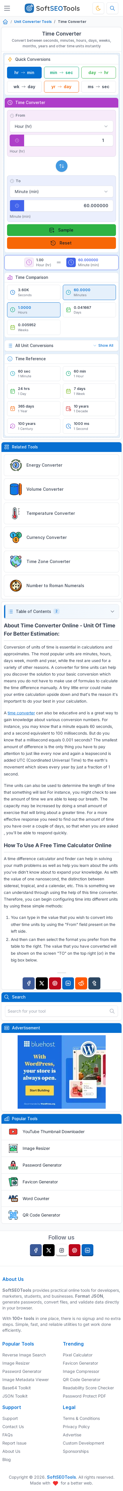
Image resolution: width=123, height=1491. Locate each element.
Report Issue (14, 1442)
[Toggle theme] (98, 8)
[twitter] (49, 1250)
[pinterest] (74, 1250)
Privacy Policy (76, 1426)
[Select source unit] (61, 126)
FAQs (7, 1434)
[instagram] (62, 1250)
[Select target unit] (61, 191)
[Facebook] (29, 983)
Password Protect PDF (84, 1395)
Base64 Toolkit (16, 1387)
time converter (21, 713)
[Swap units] (62, 166)
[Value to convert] (68, 140)
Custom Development (83, 1442)
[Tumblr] (94, 983)
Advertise (72, 1434)
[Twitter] (42, 983)
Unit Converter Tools (33, 21)
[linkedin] (87, 1250)
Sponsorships (76, 1451)
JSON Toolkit (15, 1395)
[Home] (5, 22)
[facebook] (36, 1250)
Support (10, 1418)
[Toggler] (7, 8)
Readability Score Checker (88, 1387)
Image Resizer (36, 1148)
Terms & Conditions (81, 1418)
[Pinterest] (55, 983)
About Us (11, 1451)
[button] (61, 611)
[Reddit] (81, 983)
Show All (102, 345)
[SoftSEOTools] (52, 8)
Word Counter (36, 1198)
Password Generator (42, 1164)
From (17, 115)
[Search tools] (112, 8)
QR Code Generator (41, 1214)
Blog (6, 1459)
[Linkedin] (68, 983)
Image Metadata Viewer (25, 1379)
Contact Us (13, 1426)
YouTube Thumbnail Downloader (54, 1131)
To (15, 181)
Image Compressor (81, 1371)
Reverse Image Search (24, 1354)
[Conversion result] (68, 206)
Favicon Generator (40, 1181)
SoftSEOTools (61, 1477)
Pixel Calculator (77, 1354)
